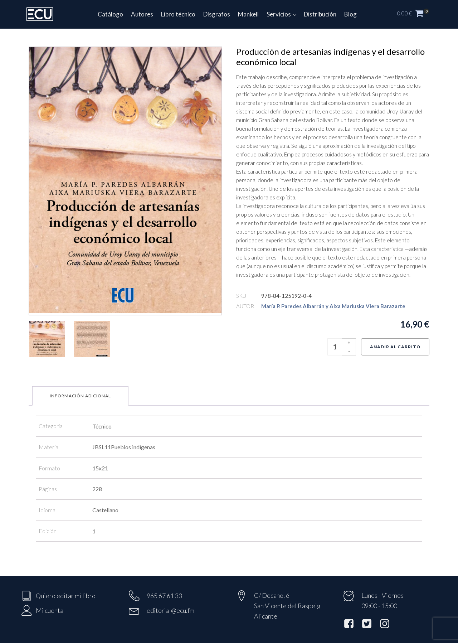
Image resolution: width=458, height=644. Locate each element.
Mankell (248, 14)
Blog (350, 14)
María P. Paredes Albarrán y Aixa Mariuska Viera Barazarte (333, 306)
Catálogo (110, 14)
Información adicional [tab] (80, 395)
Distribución (320, 14)
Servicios (279, 14)
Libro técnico (178, 14)
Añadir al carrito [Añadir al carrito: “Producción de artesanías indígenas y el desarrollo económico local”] (395, 346)
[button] (417, 14)
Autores (142, 14)
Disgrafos (216, 14)
